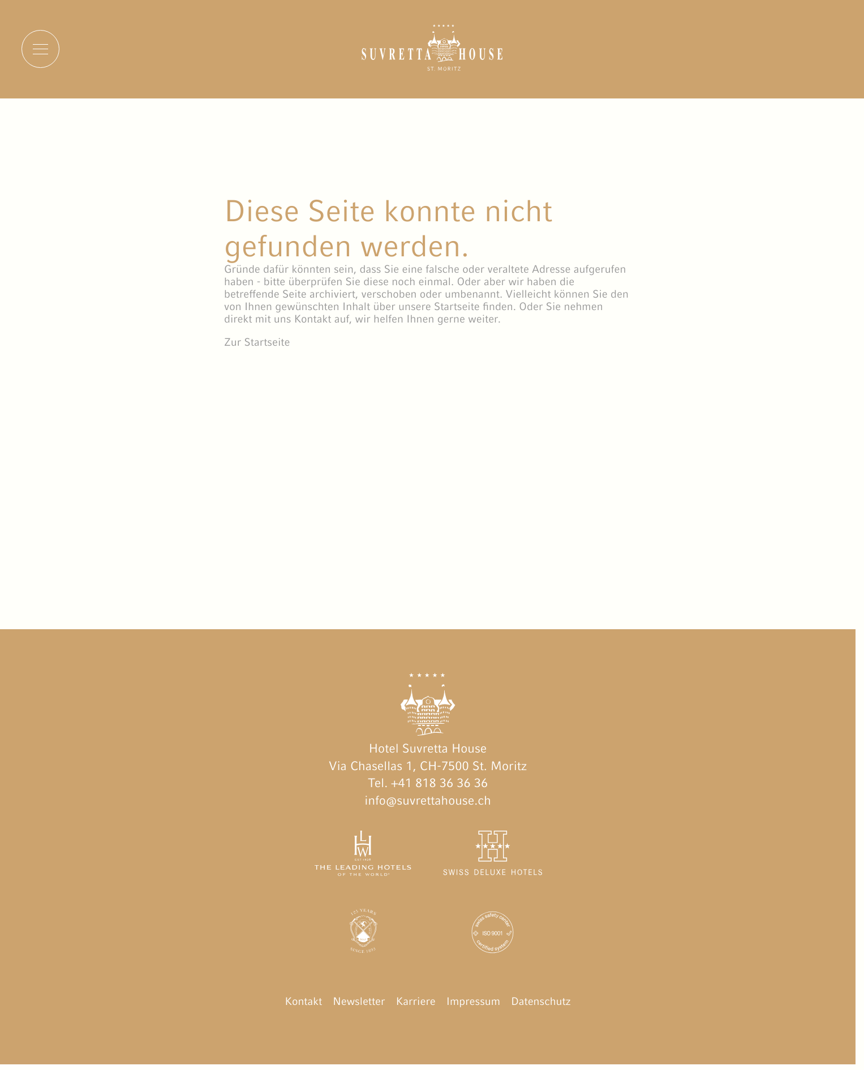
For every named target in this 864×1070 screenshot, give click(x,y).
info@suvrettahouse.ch (427, 800)
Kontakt (303, 1001)
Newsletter (359, 1001)
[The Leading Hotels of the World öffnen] (363, 856)
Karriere (416, 1001)
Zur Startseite (257, 342)
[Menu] (40, 49)
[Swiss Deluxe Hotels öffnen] (492, 856)
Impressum (473, 1001)
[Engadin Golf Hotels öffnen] (363, 934)
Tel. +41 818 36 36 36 (428, 783)
